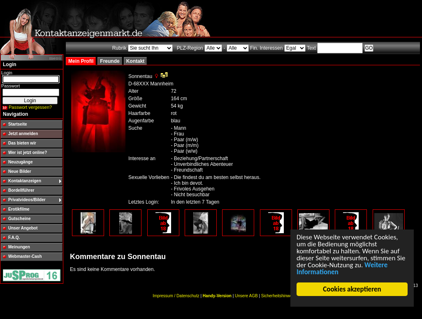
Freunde (109, 61)
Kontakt (135, 61)
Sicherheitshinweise (279, 296)
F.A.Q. (14, 237)
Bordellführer (21, 190)
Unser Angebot (22, 228)
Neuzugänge (20, 162)
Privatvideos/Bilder (27, 199)
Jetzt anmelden (23, 133)
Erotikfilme (19, 209)
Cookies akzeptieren (352, 289)
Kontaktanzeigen (24, 181)
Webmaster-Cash (25, 256)
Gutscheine (19, 218)
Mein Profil (80, 61)
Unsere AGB (246, 296)
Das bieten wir (22, 143)
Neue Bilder (19, 171)
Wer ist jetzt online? (27, 152)
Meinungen (19, 247)
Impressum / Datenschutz (176, 296)
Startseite (17, 124)
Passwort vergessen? (30, 107)
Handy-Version (217, 296)
